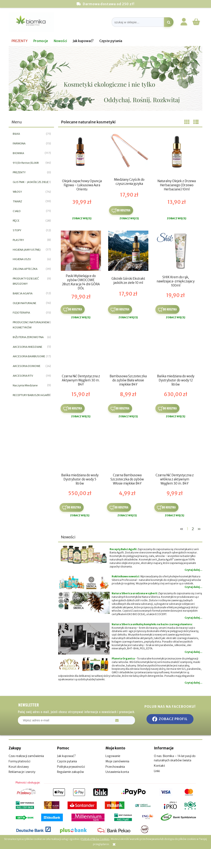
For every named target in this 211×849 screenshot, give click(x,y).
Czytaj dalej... (193, 569)
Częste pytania (67, 761)
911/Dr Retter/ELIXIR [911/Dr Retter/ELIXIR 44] (26, 163)
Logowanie (113, 756)
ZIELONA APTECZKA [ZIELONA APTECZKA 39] (25, 269)
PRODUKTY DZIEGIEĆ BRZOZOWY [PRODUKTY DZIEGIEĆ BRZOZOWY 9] (26, 281)
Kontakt (159, 766)
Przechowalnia (115, 767)
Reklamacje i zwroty (22, 772)
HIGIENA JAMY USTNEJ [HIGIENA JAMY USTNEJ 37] (26, 249)
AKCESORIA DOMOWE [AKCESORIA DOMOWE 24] (26, 366)
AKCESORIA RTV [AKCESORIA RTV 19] (23, 375)
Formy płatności (19, 761)
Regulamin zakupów (70, 772)
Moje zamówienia (117, 761)
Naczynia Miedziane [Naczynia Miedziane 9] (25, 385)
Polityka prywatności (71, 767)
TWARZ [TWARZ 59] (17, 201)
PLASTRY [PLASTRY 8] (18, 240)
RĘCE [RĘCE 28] (16, 220)
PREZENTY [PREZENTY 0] (19, 172)
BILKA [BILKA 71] (16, 134)
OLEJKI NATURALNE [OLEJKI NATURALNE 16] (24, 303)
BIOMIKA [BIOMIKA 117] (18, 153)
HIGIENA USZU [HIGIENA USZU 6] (22, 259)
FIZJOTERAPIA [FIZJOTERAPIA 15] (21, 312)
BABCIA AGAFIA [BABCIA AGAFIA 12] (23, 293)
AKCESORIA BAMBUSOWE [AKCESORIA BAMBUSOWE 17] (29, 356)
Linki (157, 771)
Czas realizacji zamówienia (26, 756)
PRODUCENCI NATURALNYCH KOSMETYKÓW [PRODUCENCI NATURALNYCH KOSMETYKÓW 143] (31, 325)
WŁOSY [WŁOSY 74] (17, 191)
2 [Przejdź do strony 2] (193, 528)
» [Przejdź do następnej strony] (199, 528)
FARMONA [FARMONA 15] (19, 143)
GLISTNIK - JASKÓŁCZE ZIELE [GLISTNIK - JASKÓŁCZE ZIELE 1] (30, 182)
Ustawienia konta (117, 772)
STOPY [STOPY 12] (17, 230)
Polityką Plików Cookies (95, 839)
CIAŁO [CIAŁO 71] (17, 211)
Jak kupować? (66, 756)
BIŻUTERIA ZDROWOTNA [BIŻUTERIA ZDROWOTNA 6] (28, 337)
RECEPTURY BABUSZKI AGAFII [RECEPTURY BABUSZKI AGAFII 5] (31, 395)
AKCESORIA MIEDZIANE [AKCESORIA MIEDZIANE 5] (27, 347)
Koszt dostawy (19, 767)
